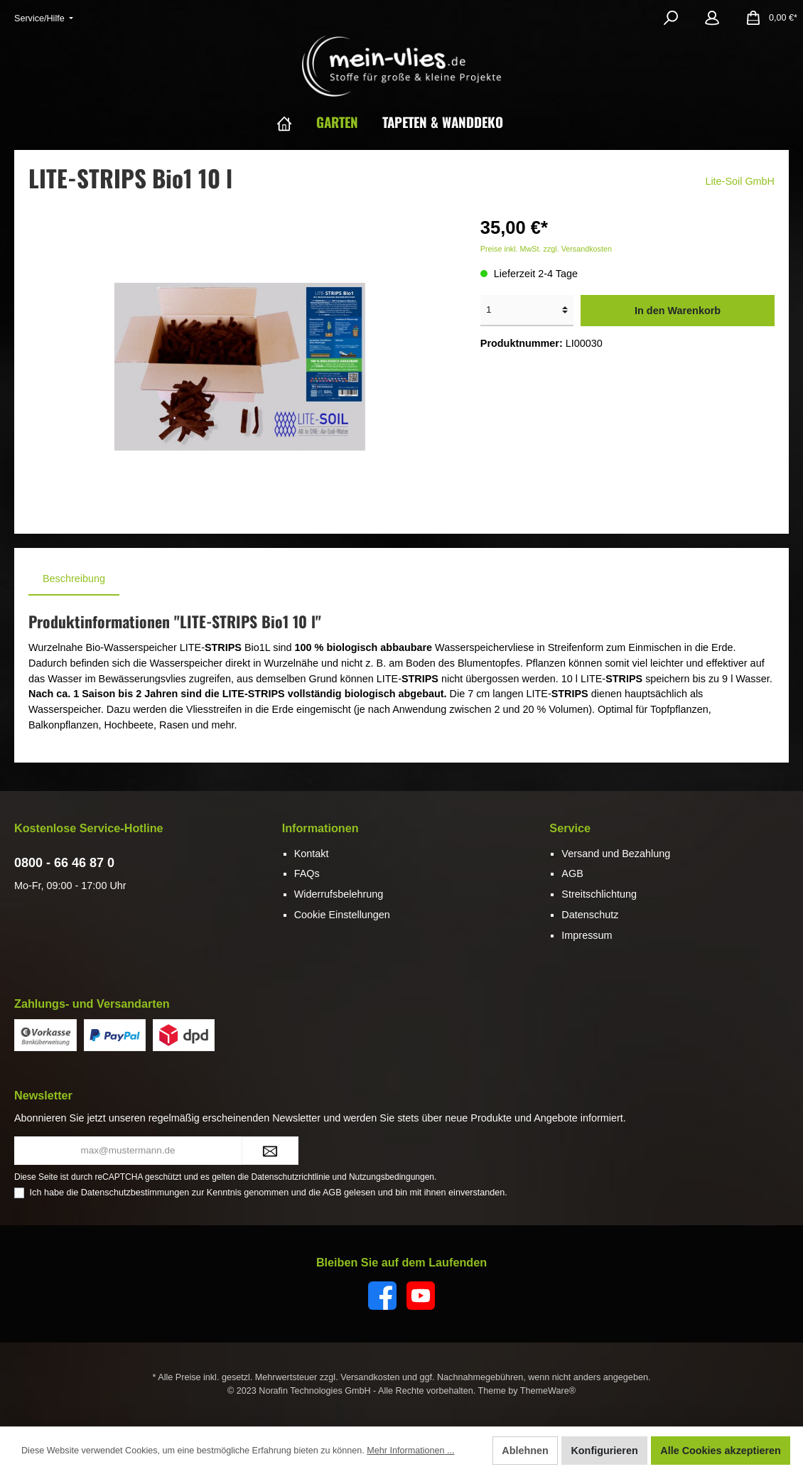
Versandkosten (369, 1377)
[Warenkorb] (767, 18)
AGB (572, 873)
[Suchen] (671, 18)
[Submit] (270, 1150)
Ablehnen (525, 1450)
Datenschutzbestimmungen (135, 1193)
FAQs (307, 873)
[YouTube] (420, 1295)
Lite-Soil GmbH (740, 181)
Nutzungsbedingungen (391, 1177)
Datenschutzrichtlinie (291, 1177)
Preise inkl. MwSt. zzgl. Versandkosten (546, 248)
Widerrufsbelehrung (339, 894)
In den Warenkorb (678, 310)
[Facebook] (382, 1295)
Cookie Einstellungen (342, 914)
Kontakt (311, 853)
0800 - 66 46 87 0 (64, 863)
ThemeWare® (548, 1391)
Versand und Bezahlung (615, 853)
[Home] (296, 121)
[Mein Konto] (712, 18)
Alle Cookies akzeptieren (720, 1450)
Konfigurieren (604, 1450)
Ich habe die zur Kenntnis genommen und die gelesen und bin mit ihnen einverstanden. (268, 1193)
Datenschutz (589, 914)
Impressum (586, 935)
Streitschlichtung (599, 894)
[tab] (73, 579)
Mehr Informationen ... (410, 1451)
